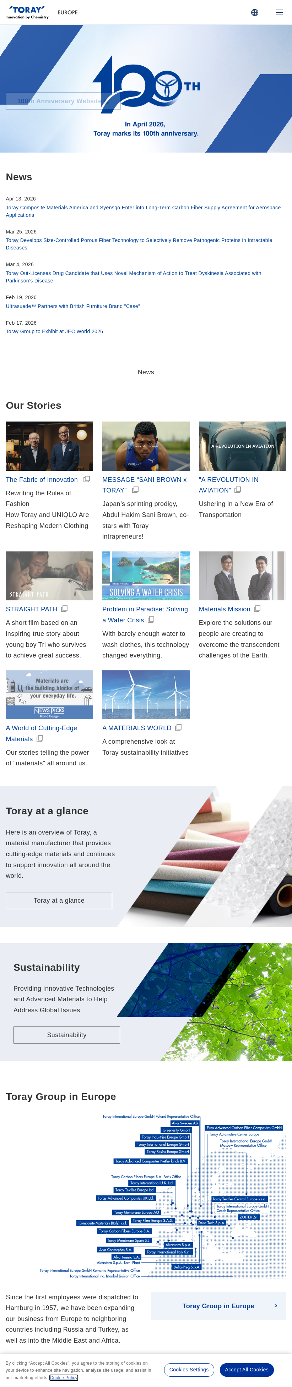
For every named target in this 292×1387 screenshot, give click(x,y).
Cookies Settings (189, 1369)
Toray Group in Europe (218, 1229)
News (146, 372)
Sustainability (66, 958)
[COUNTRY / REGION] (254, 12)
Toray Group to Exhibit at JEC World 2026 (54, 331)
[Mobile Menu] (279, 12)
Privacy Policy (131, 1318)
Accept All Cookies (247, 1369)
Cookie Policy (170, 1318)
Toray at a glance (59, 824)
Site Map (205, 1318)
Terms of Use (91, 1318)
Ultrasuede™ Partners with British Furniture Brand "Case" (73, 306)
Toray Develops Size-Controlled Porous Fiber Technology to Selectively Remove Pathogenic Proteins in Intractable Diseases (139, 244)
